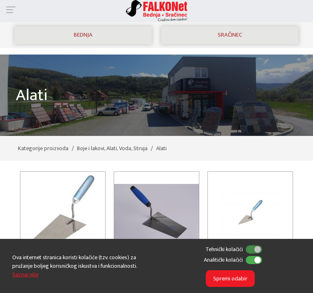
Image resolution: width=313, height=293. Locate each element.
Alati (161, 148)
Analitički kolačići (223, 260)
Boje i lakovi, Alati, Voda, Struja (112, 148)
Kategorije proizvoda (43, 148)
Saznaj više (25, 274)
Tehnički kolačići (224, 249)
